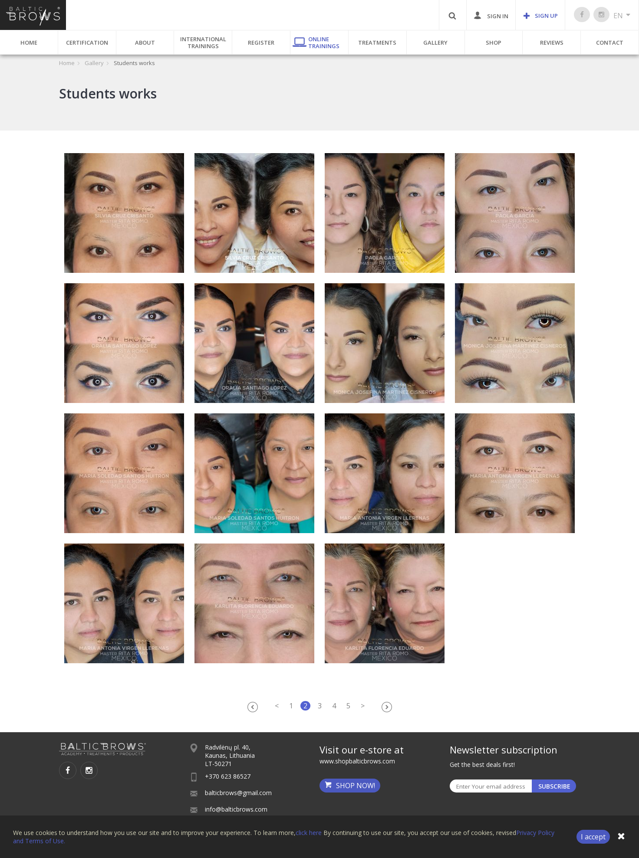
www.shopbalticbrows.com (357, 761)
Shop (493, 42)
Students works (134, 63)
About (145, 42)
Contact (609, 42)
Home (28, 42)
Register (261, 42)
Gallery (435, 42)
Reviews (551, 42)
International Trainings (203, 42)
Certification (87, 42)
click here (309, 833)
